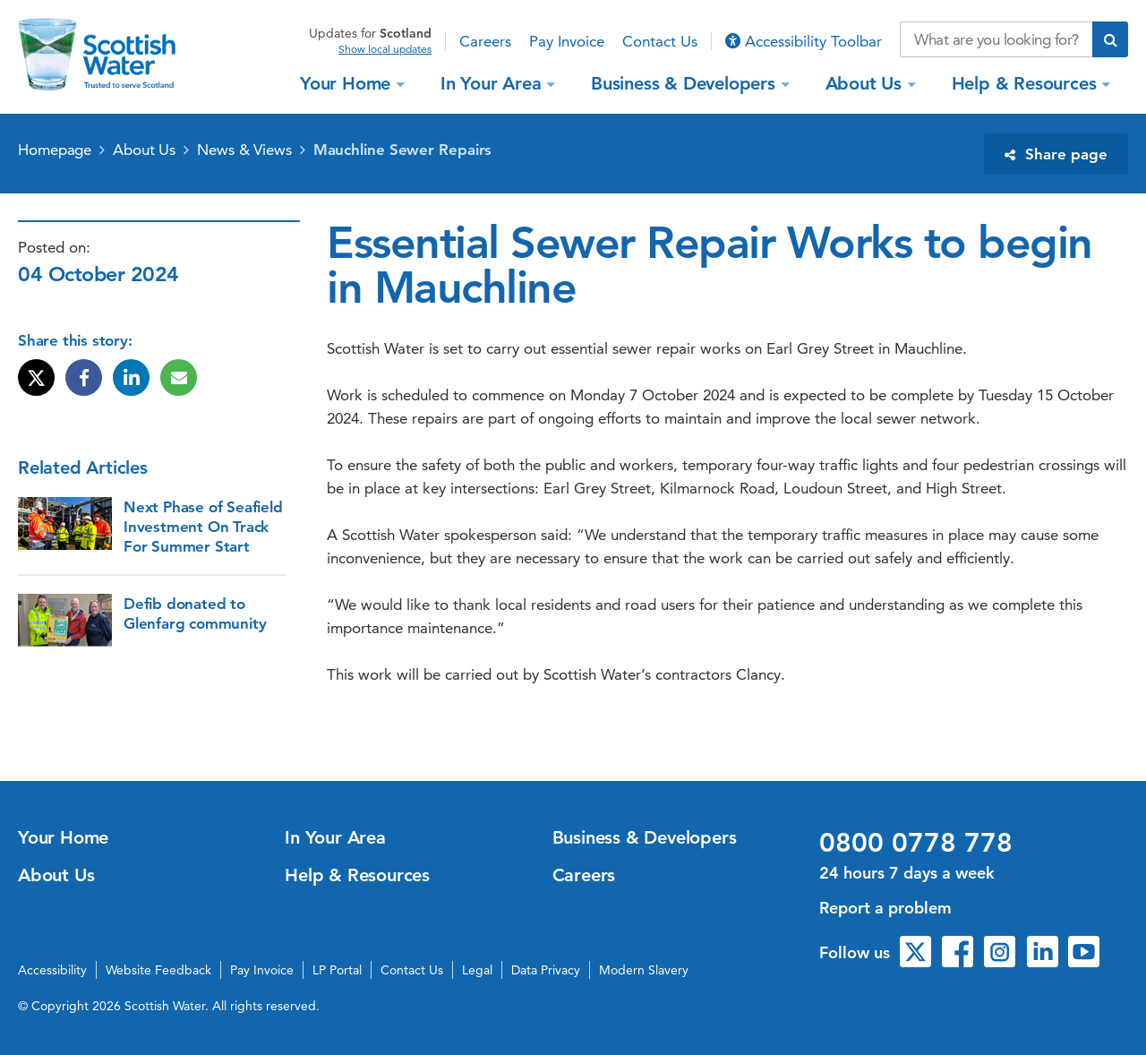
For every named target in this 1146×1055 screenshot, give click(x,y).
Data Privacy (545, 970)
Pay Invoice (566, 41)
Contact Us (659, 41)
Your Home (348, 83)
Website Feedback (158, 970)
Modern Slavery (643, 970)
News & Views (244, 150)
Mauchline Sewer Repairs (402, 150)
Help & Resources (1027, 83)
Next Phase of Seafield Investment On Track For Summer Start (203, 526)
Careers (485, 41)
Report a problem (885, 907)
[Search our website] (996, 39)
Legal (477, 970)
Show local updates (385, 49)
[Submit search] (1110, 39)
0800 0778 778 (916, 842)
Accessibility (52, 970)
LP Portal (337, 970)
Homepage (54, 150)
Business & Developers (686, 83)
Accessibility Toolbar (803, 41)
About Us (866, 83)
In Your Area (493, 83)
